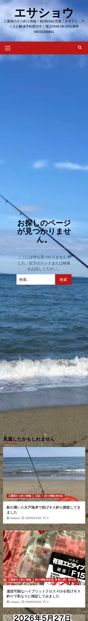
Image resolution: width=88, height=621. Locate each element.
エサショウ (44, 12)
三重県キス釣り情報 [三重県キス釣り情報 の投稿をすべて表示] (19, 495)
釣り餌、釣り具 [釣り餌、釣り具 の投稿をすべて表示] (67, 579)
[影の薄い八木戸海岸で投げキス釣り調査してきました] (44, 474)
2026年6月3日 (33, 518)
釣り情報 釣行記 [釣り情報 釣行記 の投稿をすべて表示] (53, 495)
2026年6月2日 (33, 601)
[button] (7, 47)
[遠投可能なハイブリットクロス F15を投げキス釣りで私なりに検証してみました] (44, 558)
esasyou (15, 518)
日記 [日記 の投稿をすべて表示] (37, 495)
